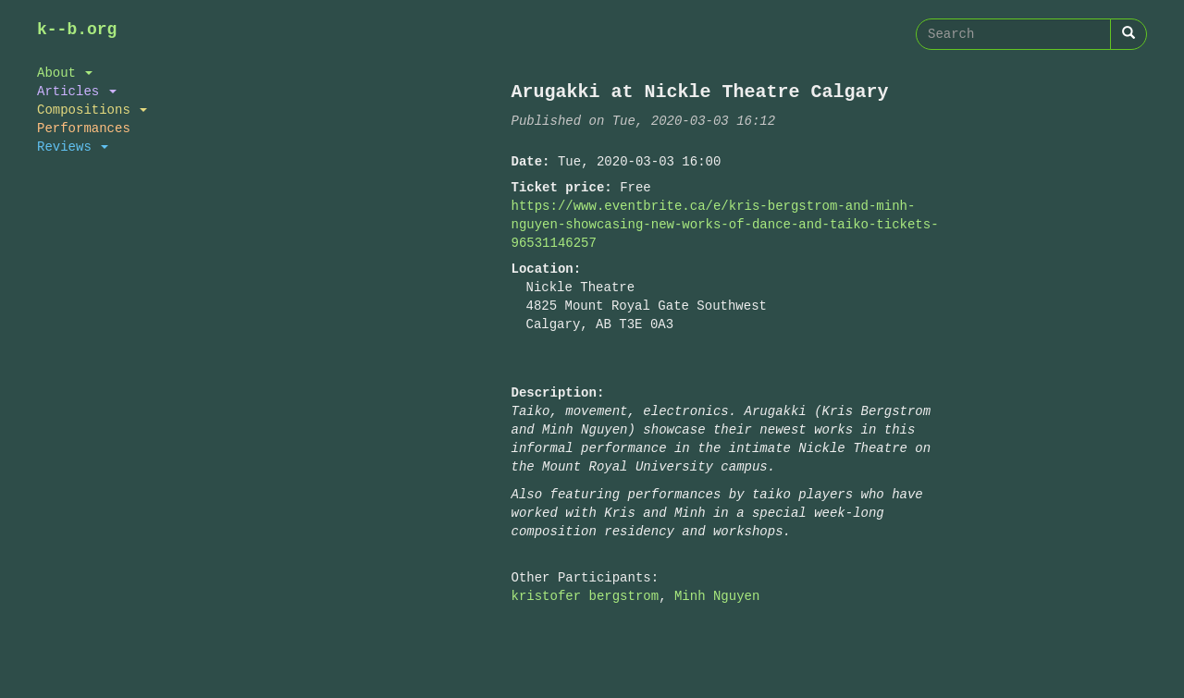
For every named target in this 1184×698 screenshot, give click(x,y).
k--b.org (77, 29)
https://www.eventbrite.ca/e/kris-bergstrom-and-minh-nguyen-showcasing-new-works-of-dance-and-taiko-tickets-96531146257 (725, 224)
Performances (83, 128)
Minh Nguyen (716, 596)
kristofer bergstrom (586, 596)
